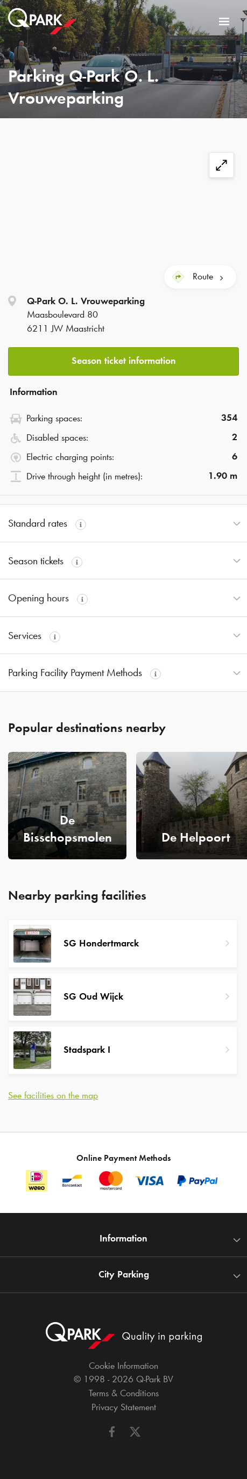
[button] (123, 358)
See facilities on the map (53, 1095)
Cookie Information (123, 1366)
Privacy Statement (123, 1407)
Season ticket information (124, 361)
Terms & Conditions (124, 1393)
